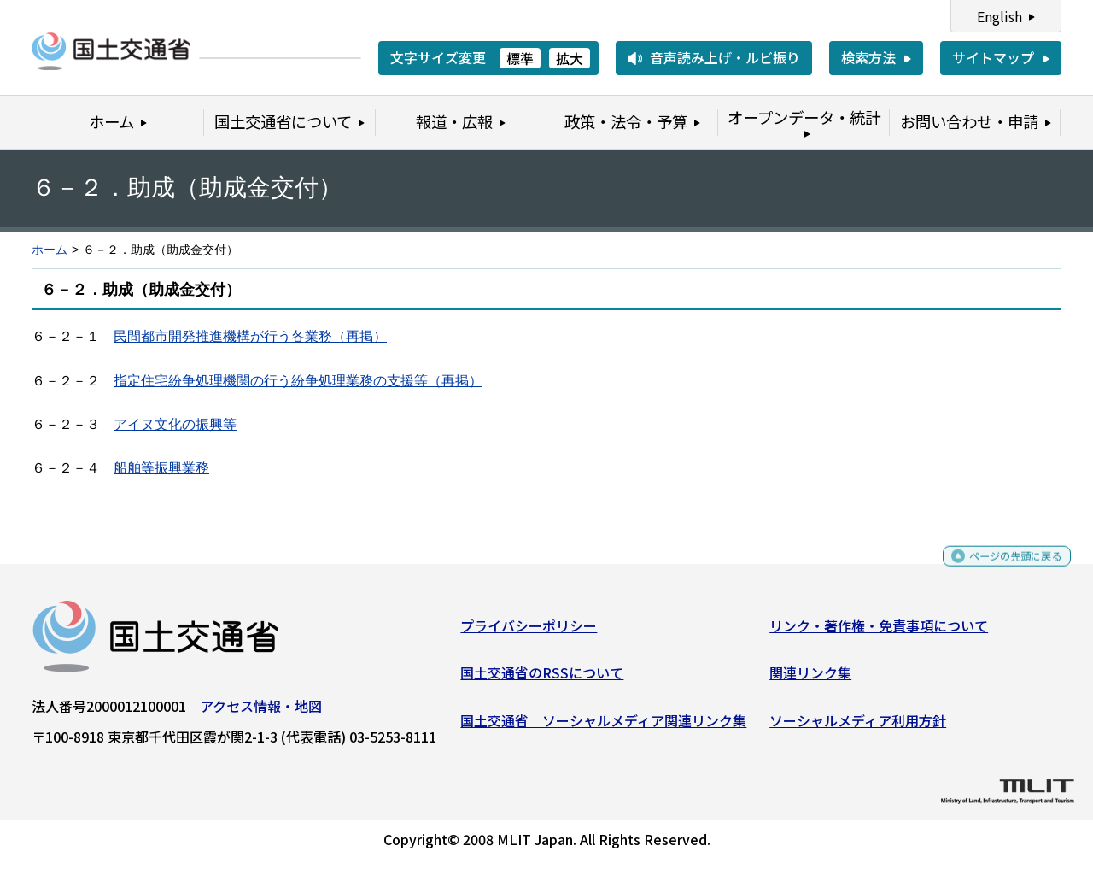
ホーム (49, 250)
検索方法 (868, 57)
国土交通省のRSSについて (541, 679)
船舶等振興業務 (161, 468)
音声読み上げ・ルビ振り (725, 57)
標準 (520, 58)
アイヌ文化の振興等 (175, 424)
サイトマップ (993, 57)
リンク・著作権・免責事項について (878, 631)
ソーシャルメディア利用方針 (857, 726)
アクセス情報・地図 (261, 712)
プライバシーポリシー (528, 631)
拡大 (569, 58)
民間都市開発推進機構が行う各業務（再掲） (250, 336)
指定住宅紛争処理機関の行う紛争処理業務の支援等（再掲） (298, 380)
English (999, 16)
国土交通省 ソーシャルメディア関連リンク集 (603, 726)
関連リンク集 (810, 679)
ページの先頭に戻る (1001, 569)
